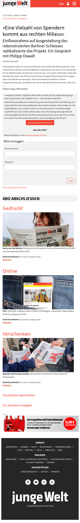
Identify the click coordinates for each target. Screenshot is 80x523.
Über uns (49, 450)
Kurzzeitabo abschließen (19, 395)
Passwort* (9, 162)
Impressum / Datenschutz (44, 506)
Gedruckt (13, 208)
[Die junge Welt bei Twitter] (36, 482)
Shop (33, 446)
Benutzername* (12, 148)
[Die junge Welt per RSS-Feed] (52, 482)
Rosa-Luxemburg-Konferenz (34, 459)
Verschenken (17, 333)
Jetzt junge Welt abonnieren (40, 122)
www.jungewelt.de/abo (36, 135)
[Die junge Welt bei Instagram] (44, 482)
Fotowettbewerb (34, 462)
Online (10, 271)
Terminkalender (63, 446)
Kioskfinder (46, 446)
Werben (24, 446)
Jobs (59, 450)
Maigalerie (11, 459)
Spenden (55, 471)
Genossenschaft (29, 471)
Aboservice (11, 446)
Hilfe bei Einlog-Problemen (14, 187)
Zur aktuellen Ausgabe (17, 405)
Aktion (44, 471)
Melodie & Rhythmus (61, 459)
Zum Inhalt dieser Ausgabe (14, 18)
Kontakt (29, 450)
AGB (20, 450)
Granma (50, 462)
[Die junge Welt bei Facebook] (28, 482)
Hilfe (39, 450)
